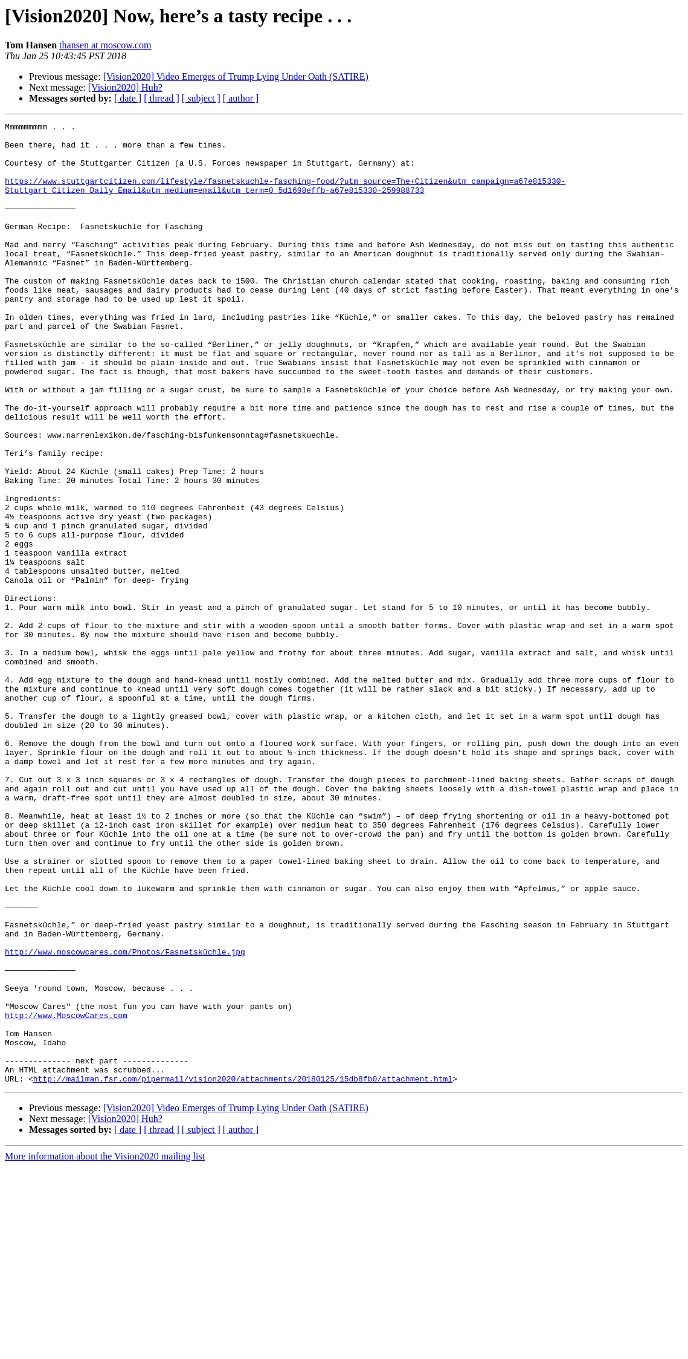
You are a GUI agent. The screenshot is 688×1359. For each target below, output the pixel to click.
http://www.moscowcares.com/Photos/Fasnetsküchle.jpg (125, 1118)
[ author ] (241, 98)
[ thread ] (161, 98)
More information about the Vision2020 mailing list (105, 1348)
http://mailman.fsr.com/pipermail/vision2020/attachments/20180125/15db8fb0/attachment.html (242, 1270)
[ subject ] (201, 98)
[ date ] (127, 98)
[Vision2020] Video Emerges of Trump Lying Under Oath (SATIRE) (235, 76)
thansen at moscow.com (105, 45)
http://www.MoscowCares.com (66, 1194)
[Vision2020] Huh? (125, 87)
